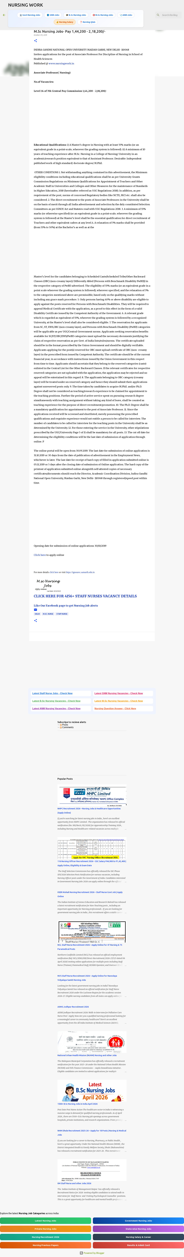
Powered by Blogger (92, 1253)
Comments (67, 727)
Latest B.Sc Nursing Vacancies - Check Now (56, 701)
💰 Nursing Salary (64, 22)
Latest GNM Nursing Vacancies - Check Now (119, 693)
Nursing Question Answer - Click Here (115, 708)
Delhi (37, 614)
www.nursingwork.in (61, 63)
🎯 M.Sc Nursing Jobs (103, 15)
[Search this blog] (167, 15)
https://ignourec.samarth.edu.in (80, 572)
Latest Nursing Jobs (45, 1220)
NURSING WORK (25, 4)
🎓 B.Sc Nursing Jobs (76, 15)
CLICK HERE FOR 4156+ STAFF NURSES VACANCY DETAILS (85, 596)
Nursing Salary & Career (138, 1237)
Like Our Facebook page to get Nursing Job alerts (66, 605)
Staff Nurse (61, 614)
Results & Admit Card (138, 1245)
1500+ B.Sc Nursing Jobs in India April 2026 (77, 1104)
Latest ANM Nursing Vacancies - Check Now (56, 708)
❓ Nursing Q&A (87, 22)
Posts (64, 724)
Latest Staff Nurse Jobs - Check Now (52, 693)
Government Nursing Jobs (138, 1220)
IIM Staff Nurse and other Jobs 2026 (74, 1183)
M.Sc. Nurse (48, 614)
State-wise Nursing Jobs (138, 1229)
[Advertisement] (92, 118)
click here (54, 572)
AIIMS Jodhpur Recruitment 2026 (73, 1007)
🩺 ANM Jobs (126, 15)
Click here (40, 555)
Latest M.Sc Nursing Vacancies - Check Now (119, 701)
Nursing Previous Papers (46, 1245)
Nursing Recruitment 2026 (45, 1237)
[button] (35, 41)
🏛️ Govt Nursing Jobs (30, 15)
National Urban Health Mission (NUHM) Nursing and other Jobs (87, 1055)
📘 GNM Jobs (53, 15)
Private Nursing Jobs (45, 1229)
